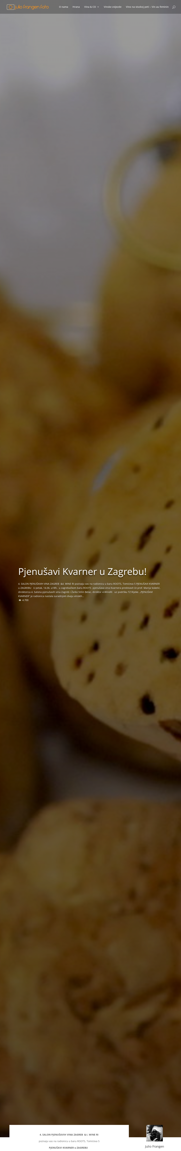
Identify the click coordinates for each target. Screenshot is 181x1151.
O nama (63, 7)
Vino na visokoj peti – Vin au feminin (147, 7)
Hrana (76, 7)
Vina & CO (90, 7)
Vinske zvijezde (112, 7)
